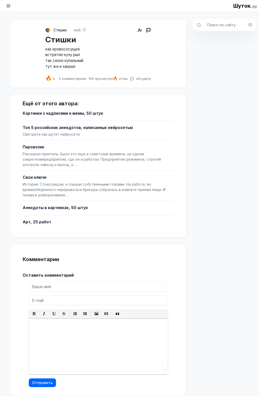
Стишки (60, 30)
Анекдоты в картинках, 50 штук (55, 207)
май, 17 (80, 30)
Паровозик (33, 147)
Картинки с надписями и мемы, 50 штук (63, 113)
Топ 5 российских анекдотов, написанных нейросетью (78, 127)
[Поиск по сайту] (230, 25)
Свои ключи (34, 177)
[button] (34, 313)
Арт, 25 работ (37, 222)
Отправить (42, 382)
